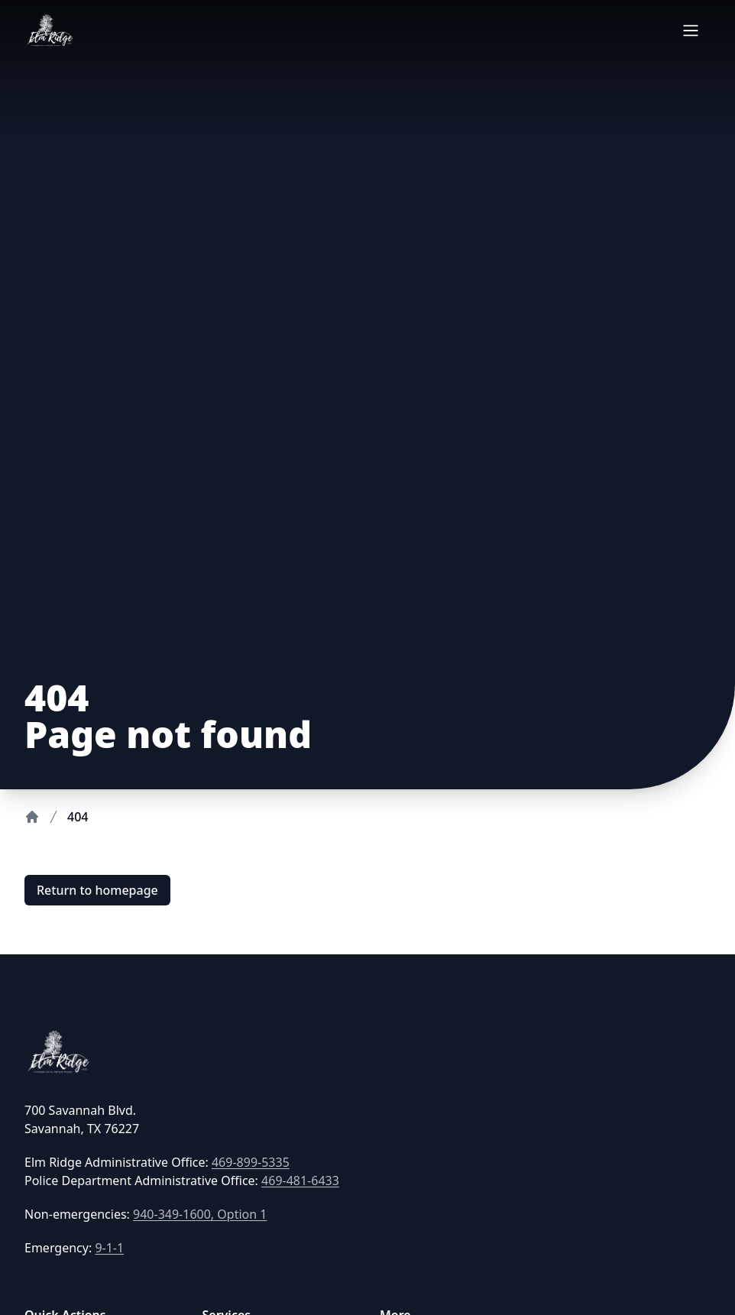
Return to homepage (97, 890)
